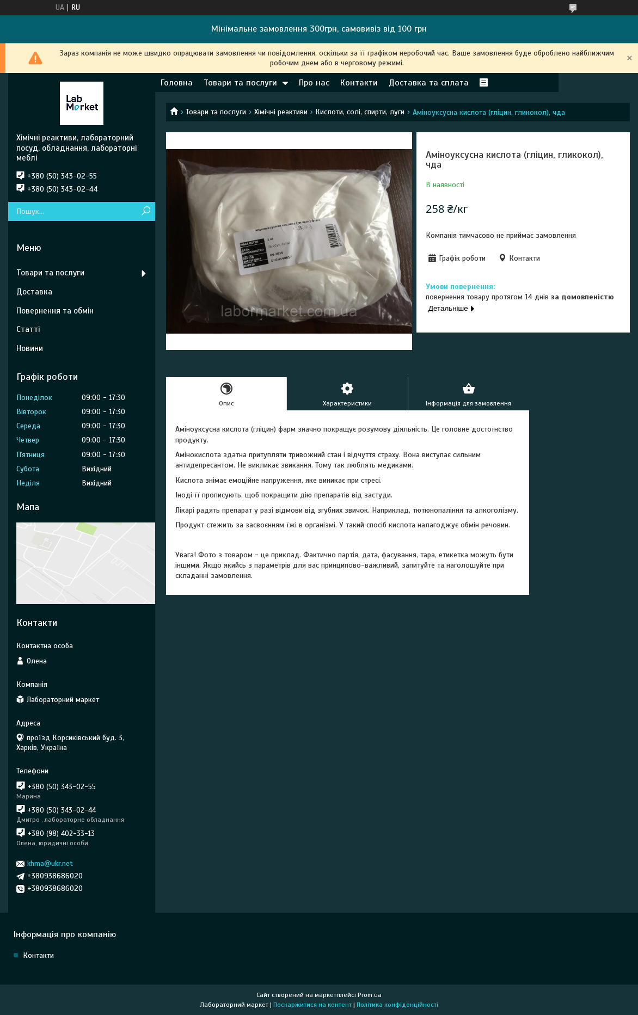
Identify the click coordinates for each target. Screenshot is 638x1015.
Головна (177, 82)
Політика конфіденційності (397, 1004)
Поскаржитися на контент (312, 1004)
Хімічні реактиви (281, 111)
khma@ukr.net (50, 863)
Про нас (314, 82)
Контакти (359, 82)
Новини (29, 348)
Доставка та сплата (429, 82)
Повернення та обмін (55, 311)
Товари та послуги (240, 82)
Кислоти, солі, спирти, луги (359, 111)
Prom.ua (370, 995)
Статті (28, 329)
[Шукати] (145, 211)
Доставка (34, 292)
